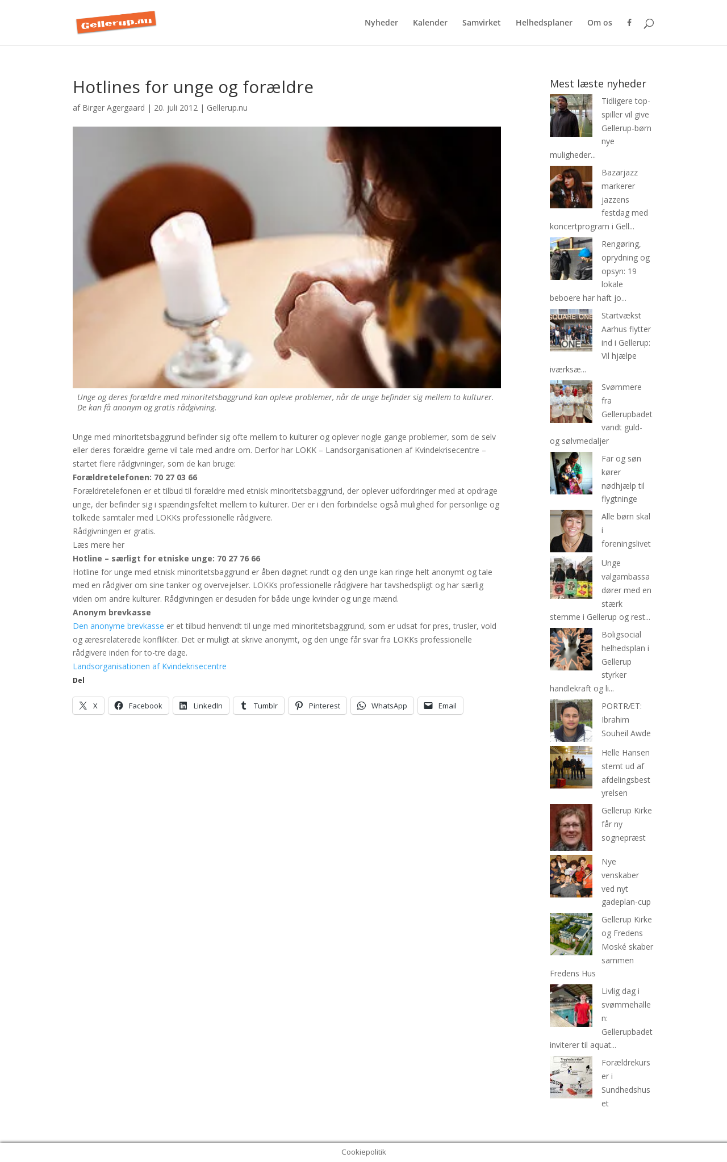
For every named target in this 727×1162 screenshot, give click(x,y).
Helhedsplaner (544, 23)
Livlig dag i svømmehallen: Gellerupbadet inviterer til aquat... (601, 1017)
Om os (599, 23)
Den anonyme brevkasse (118, 625)
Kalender (430, 23)
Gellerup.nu (227, 107)
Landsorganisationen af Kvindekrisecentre (150, 666)
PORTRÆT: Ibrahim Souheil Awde (626, 719)
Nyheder (381, 23)
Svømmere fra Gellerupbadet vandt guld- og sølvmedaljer (601, 413)
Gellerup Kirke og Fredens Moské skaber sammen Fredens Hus (601, 946)
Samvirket (481, 23)
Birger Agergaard (113, 107)
